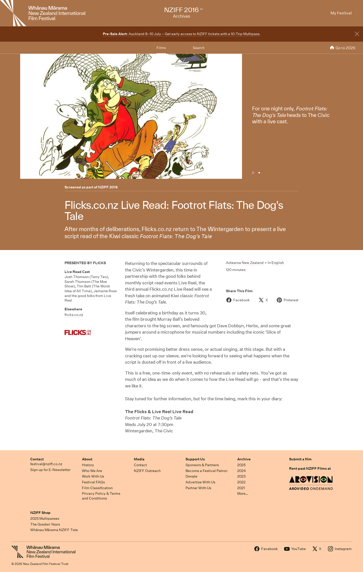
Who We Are (92, 470)
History (88, 465)
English (277, 262)
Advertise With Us (200, 482)
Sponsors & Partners (202, 465)
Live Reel (187, 282)
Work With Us (93, 476)
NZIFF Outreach (147, 470)
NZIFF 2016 (108, 187)
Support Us (195, 459)
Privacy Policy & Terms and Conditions (101, 496)
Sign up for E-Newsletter (50, 469)
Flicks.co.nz (161, 289)
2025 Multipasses (44, 518)
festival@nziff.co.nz (46, 464)
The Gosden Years (45, 524)
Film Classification (97, 488)
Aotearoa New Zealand (245, 262)
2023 (241, 476)
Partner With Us (198, 488)
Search (198, 47)
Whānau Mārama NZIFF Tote (54, 530)
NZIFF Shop (40, 512)
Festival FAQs (93, 482)
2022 (241, 482)
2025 (241, 465)
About (87, 459)
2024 (241, 470)
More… (242, 493)
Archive (244, 459)
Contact (37, 459)
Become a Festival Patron (206, 470)
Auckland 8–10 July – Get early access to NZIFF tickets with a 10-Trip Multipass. (181, 34)
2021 (241, 488)
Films (161, 47)
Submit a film (300, 459)
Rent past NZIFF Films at (310, 468)
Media (139, 459)
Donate (191, 476)
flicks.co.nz (74, 314)
